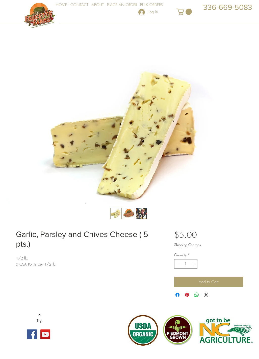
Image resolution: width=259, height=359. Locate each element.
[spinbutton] (185, 263)
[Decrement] (178, 263)
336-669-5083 (227, 7)
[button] (184, 12)
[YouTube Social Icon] (45, 334)
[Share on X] (206, 295)
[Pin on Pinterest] (187, 295)
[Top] (39, 321)
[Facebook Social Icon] (32, 334)
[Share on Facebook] (177, 295)
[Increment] (193, 263)
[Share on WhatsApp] (197, 295)
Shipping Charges (187, 244)
